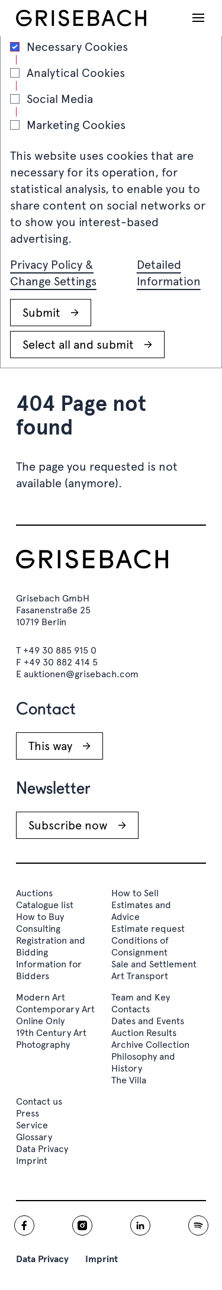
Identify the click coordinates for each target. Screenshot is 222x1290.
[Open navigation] (198, 18)
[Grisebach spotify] (198, 1225)
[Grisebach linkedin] (140, 1225)
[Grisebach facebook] (24, 1225)
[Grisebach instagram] (82, 1225)
